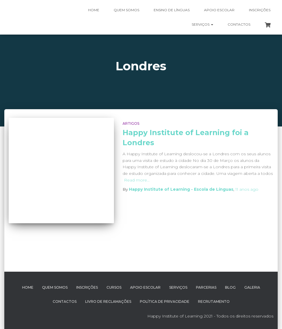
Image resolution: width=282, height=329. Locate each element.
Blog (230, 287)
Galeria (252, 287)
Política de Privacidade (164, 301)
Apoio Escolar (219, 10)
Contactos (239, 24)
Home (93, 10)
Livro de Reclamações (108, 301)
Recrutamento (214, 301)
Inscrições (259, 10)
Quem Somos (55, 287)
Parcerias (206, 287)
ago (246, 189)
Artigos (131, 123)
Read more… (137, 180)
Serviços (202, 24)
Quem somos (126, 10)
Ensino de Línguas (172, 10)
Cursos (113, 287)
